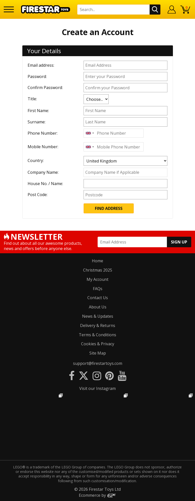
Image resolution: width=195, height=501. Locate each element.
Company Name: (43, 172)
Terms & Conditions (97, 335)
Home (97, 261)
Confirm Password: (45, 87)
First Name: (38, 110)
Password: (37, 76)
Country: (36, 160)
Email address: (41, 65)
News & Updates (97, 316)
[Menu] (9, 9)
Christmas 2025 (97, 270)
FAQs (97, 288)
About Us (97, 307)
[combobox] (89, 133)
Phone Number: (42, 133)
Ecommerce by (97, 495)
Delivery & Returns (97, 325)
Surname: (36, 122)
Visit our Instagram (97, 388)
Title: (32, 99)
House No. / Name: (45, 183)
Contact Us (97, 297)
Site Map (97, 353)
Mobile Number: (43, 146)
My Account (97, 279)
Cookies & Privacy (97, 344)
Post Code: (37, 194)
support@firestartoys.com (97, 363)
